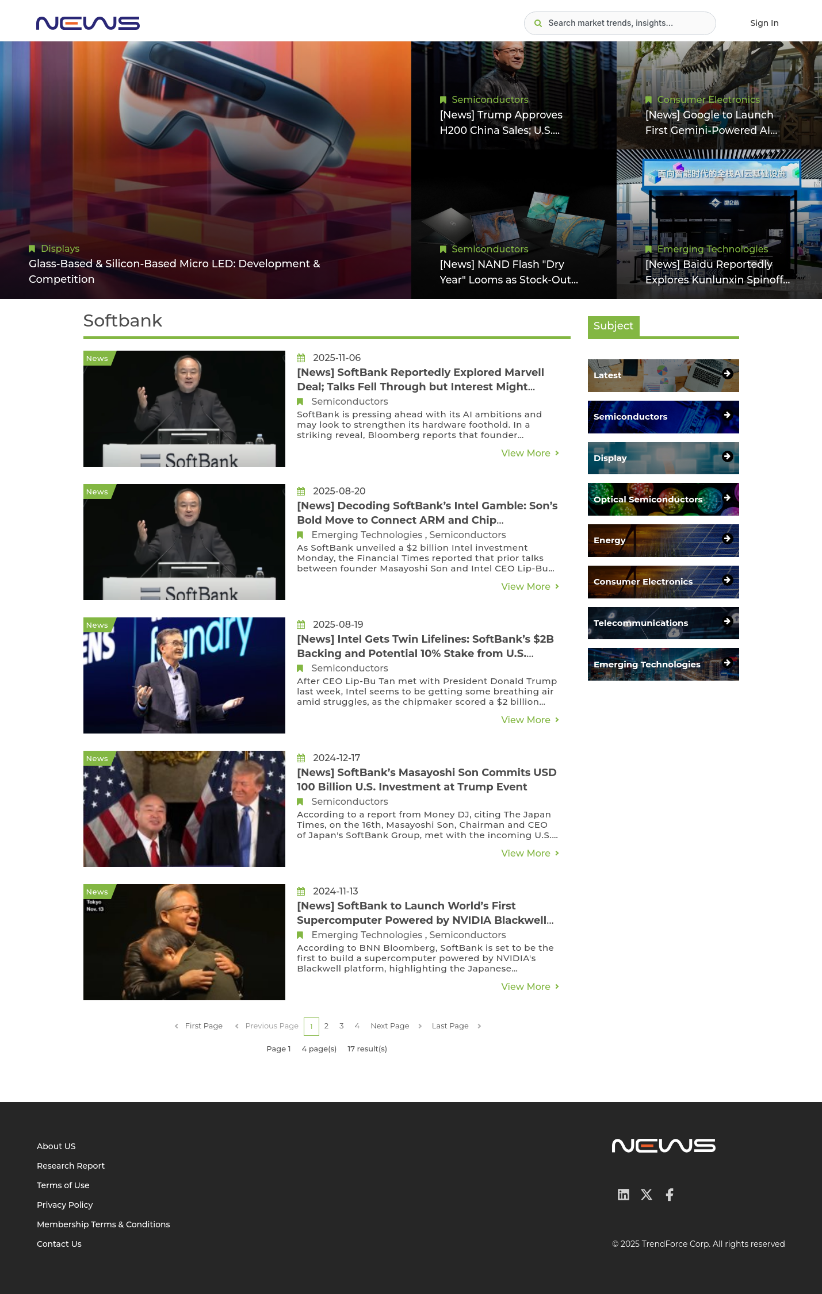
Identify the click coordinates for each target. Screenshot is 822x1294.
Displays (60, 248)
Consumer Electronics (708, 99)
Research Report (71, 1166)
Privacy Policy (65, 1205)
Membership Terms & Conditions (103, 1224)
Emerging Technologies (713, 248)
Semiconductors (490, 99)
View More (525, 453)
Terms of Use (63, 1185)
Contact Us (59, 1244)
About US (56, 1146)
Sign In (765, 23)
